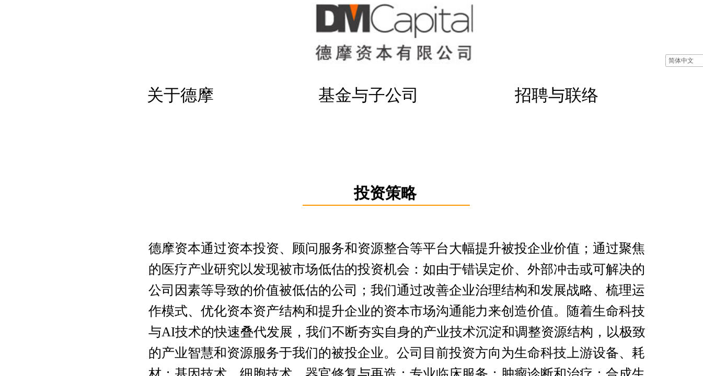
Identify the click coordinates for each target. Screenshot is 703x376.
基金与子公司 (368, 95)
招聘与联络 (556, 95)
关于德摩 (180, 95)
